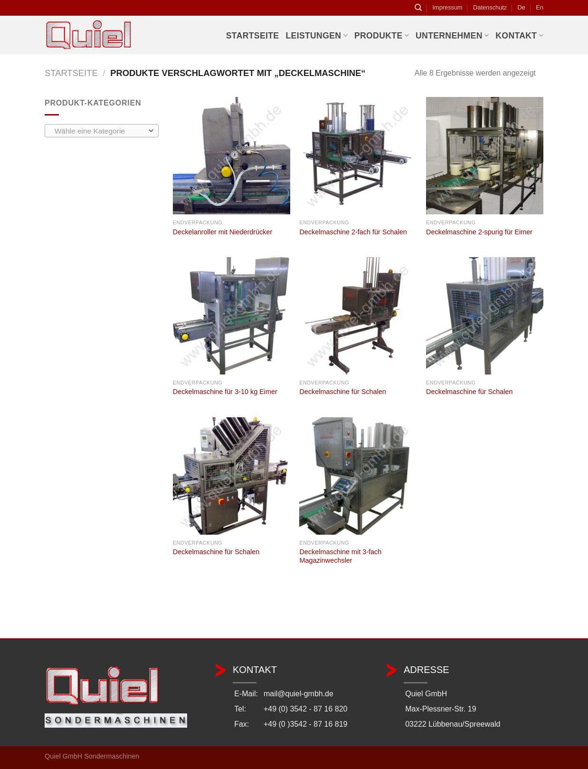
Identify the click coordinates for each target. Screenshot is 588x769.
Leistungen (316, 35)
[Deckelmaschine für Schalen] (358, 316)
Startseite (252, 35)
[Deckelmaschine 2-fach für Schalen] (358, 155)
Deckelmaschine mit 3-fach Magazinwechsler (340, 556)
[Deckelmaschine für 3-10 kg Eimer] (231, 316)
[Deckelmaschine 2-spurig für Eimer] (484, 155)
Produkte (381, 35)
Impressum (447, 7)
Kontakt (519, 35)
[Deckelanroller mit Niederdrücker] (231, 155)
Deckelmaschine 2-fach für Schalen (353, 232)
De (521, 7)
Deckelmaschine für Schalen (342, 391)
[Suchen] (418, 7)
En (539, 7)
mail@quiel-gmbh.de (298, 694)
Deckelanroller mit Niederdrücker (223, 232)
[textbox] (99, 131)
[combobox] (102, 130)
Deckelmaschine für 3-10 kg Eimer (225, 391)
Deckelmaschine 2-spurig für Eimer (479, 232)
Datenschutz (490, 7)
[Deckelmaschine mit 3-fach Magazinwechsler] (358, 476)
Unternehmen (452, 35)
